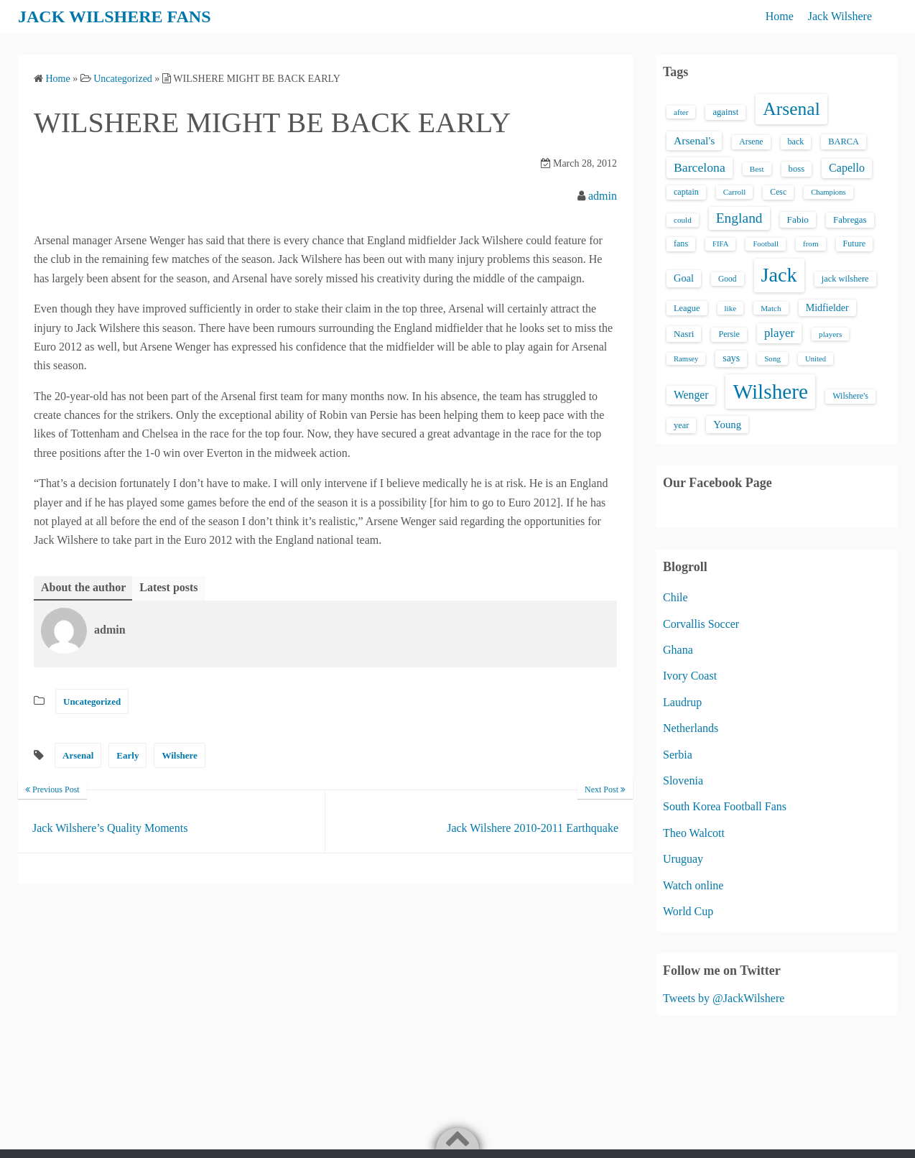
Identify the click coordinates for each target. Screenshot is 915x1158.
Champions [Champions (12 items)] (828, 192)
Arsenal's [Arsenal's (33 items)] (694, 140)
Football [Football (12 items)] (766, 244)
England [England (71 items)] (739, 218)
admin (602, 196)
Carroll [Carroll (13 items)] (734, 191)
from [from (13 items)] (811, 243)
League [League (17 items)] (687, 308)
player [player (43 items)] (779, 333)
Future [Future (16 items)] (854, 243)
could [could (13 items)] (683, 220)
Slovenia (683, 780)
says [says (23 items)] (731, 358)
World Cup (688, 911)
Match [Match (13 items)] (771, 308)
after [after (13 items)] (681, 112)
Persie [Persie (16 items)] (728, 334)
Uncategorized (92, 701)
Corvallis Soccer (701, 624)
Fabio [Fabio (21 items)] (798, 219)
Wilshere (179, 755)
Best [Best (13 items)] (757, 169)
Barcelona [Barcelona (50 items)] (699, 167)
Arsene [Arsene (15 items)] (751, 142)
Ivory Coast (690, 676)
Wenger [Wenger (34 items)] (691, 395)
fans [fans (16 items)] (681, 243)
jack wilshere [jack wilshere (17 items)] (845, 279)
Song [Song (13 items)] (772, 358)
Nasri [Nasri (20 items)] (684, 333)
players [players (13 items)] (830, 334)
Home (780, 16)
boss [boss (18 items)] (797, 169)
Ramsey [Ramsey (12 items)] (686, 359)
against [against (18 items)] (725, 112)
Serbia (677, 755)
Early (127, 755)
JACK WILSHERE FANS (114, 16)
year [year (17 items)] (681, 425)
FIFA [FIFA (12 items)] (720, 244)
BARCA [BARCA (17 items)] (843, 141)
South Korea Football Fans (724, 806)
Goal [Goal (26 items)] (684, 278)
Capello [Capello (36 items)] (847, 168)
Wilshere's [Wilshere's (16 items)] (850, 396)
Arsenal (77, 755)
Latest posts (168, 587)
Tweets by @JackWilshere (723, 998)
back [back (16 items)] (796, 141)
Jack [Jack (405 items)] (779, 275)
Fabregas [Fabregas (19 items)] (849, 220)
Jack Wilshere (840, 16)
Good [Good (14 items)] (727, 278)
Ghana (678, 650)
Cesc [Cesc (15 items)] (778, 192)
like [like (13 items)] (731, 308)
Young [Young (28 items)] (727, 424)
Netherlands (690, 728)
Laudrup (682, 702)
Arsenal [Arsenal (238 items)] (791, 108)
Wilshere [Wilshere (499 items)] (770, 391)
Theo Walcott (694, 833)
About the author (83, 587)
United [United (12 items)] (815, 359)
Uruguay (683, 859)
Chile (675, 597)
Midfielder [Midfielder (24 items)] (827, 307)
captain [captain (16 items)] (686, 192)
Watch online (693, 885)
